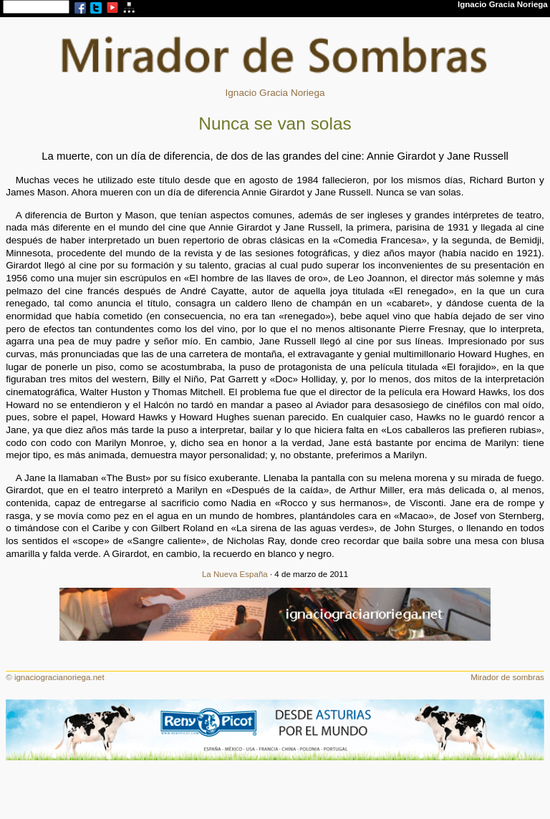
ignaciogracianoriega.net (59, 677)
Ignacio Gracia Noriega (274, 92)
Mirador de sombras (507, 677)
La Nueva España (235, 574)
